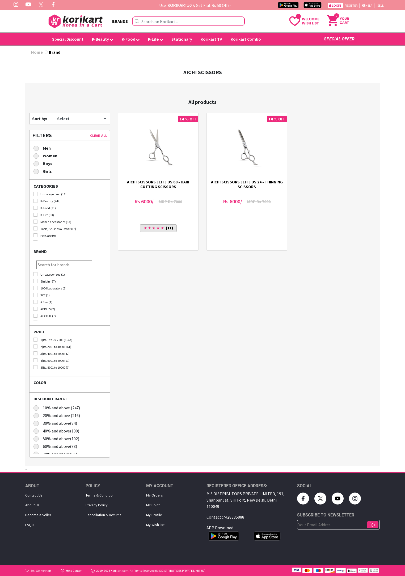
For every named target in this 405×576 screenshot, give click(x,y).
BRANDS (120, 21)
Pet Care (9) (44, 235)
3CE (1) (41, 295)
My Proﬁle (154, 514)
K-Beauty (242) (47, 201)
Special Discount (67, 39)
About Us (32, 505)
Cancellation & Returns (103, 514)
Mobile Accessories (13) (52, 222)
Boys (44, 163)
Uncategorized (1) (49, 274)
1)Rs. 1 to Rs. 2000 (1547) (52, 340)
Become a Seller (38, 514)
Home (37, 52)
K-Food (131, 39)
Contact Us (34, 495)
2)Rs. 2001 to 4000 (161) (52, 346)
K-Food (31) (44, 208)
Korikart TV (211, 39)
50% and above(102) (58, 438)
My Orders (154, 495)
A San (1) (42, 302)
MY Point (153, 505)
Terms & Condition (100, 495)
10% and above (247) (58, 408)
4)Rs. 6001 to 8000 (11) (51, 360)
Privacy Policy (97, 505)
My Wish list (155, 524)
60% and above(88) (57, 446)
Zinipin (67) (44, 281)
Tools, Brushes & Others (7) (54, 228)
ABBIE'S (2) (44, 309)
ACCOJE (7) (44, 316)
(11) (158, 227)
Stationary (181, 39)
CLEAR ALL (98, 135)
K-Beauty (102, 39)
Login (335, 5)
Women (47, 156)
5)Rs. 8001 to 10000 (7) (51, 367)
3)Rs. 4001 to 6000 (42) (51, 353)
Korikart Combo (246, 39)
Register (351, 5)
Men (43, 148)
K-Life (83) (43, 215)
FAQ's (29, 524)
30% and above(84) (57, 423)
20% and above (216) (58, 415)
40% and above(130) (58, 431)
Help (367, 5)
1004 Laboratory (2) (49, 288)
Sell (380, 5)
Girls (44, 171)
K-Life (155, 39)
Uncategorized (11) (49, 194)
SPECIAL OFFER (339, 38)
